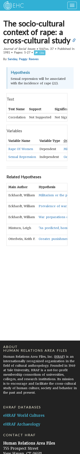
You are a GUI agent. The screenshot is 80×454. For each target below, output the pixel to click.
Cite (39, 53)
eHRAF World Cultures (24, 415)
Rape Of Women (20, 149)
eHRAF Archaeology (21, 424)
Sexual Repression (22, 157)
